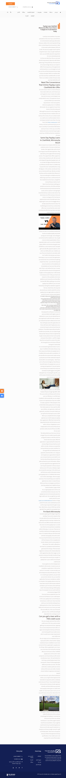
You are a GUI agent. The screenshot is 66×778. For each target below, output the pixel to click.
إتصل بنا (10, 4)
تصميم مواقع (13, 775)
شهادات (45, 12)
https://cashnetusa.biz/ (52, 122)
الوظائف (39, 756)
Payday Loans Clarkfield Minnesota (45, 500)
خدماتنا (51, 12)
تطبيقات (10, 775)
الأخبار (18, 12)
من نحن (56, 12)
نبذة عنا (39, 762)
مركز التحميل (38, 764)
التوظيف (32, 16)
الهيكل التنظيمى (30, 12)
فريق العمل (38, 760)
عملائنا (23, 12)
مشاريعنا (39, 12)
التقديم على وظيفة (30, 757)
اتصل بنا (26, 16)
